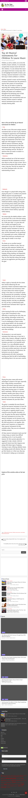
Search (3, 549)
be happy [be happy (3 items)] (14, 775)
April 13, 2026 (9, 590)
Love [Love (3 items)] (5, 782)
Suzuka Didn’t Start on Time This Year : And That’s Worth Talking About (16, 610)
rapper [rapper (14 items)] (5, 784)
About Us (2, 732)
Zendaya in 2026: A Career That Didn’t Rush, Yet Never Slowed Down (16, 605)
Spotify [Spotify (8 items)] (11, 785)
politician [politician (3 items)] (2, 784)
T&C (2, 736)
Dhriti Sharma (11, 60)
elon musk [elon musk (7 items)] (3, 778)
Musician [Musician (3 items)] (21, 782)
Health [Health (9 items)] (22, 778)
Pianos (4, 377)
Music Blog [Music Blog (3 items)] (18, 782)
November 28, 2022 (5, 60)
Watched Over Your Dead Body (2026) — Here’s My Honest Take (16, 588)
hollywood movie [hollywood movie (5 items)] (19, 780)
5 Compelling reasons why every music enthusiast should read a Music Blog (14, 544)
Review (8, 586)
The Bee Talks (11, 794)
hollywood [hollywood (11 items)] (13, 780)
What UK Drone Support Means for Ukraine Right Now (16, 583)
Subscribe (5, 768)
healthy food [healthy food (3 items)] (9, 780)
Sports (3, 616)
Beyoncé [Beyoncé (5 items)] (21, 775)
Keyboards (5, 189)
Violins (4, 309)
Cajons (4, 280)
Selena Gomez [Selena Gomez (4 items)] (17, 784)
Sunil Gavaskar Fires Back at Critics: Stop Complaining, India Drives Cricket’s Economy (14, 702)
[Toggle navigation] (2, 9)
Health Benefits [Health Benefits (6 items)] (4, 780)
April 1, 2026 (9, 601)
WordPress (18, 796)
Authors (2, 740)
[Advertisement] (14, 19)
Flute (4, 127)
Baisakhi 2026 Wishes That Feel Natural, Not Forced (16, 594)
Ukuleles (4, 214)
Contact (2, 738)
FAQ (1, 735)
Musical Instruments (5, 533)
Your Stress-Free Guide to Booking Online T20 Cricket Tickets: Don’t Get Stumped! (14, 658)
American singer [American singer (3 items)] (8, 775)
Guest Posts (3, 741)
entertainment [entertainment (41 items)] (11, 778)
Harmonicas (5, 331)
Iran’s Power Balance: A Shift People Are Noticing (15, 599)
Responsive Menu (26, 1)
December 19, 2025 (5, 637)
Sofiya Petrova (9, 682)
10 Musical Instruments (8, 532)
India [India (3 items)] (23, 780)
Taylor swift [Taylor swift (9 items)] (20, 785)
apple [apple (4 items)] (12, 775)
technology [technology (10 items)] (3, 787)
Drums (4, 240)
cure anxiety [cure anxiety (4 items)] (11, 776)
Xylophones (5, 156)
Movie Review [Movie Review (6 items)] (9, 782)
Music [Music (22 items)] (14, 782)
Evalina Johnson (16, 584)
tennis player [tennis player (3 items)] (8, 787)
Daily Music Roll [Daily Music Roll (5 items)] (16, 776)
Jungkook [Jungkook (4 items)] (2, 782)
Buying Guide (3, 743)
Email (4, 759)
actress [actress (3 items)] (4, 775)
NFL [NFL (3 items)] (23, 782)
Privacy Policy (3, 733)
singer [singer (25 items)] (22, 784)
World (10, 597)
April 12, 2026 (9, 595)
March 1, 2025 (4, 704)
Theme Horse (22, 794)
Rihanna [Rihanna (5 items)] (9, 784)
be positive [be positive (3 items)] (17, 775)
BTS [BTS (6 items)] (1, 776)
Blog (3, 50)
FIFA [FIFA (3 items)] (17, 778)
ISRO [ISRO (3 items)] (25, 780)
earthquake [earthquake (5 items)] (21, 776)
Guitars (4, 401)
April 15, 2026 (9, 584)
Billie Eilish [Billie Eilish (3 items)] (25, 775)
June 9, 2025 (4, 682)
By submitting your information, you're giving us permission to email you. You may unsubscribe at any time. (13, 765)
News (8, 597)
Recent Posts (6, 579)
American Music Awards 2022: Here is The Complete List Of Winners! (14, 540)
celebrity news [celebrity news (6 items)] (5, 776)
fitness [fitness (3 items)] (19, 778)
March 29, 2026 (10, 612)
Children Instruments (16, 532)
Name (5, 754)
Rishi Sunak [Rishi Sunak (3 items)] (13, 784)
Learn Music (22, 532)
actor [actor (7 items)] (2, 775)
